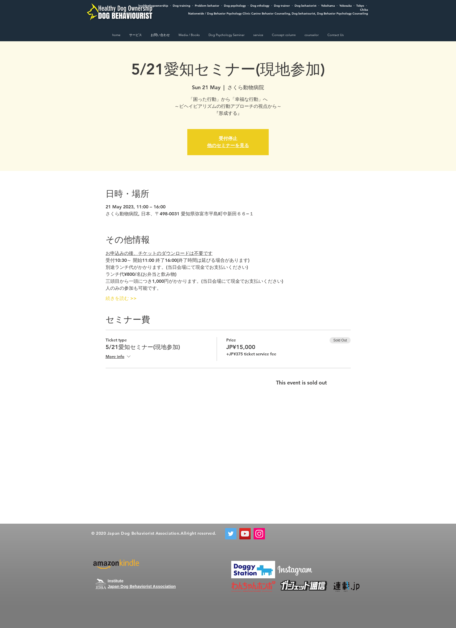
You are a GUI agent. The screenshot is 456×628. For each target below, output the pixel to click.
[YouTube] (245, 533)
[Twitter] (230, 533)
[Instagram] (259, 533)
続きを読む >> (121, 298)
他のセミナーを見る (228, 145)
